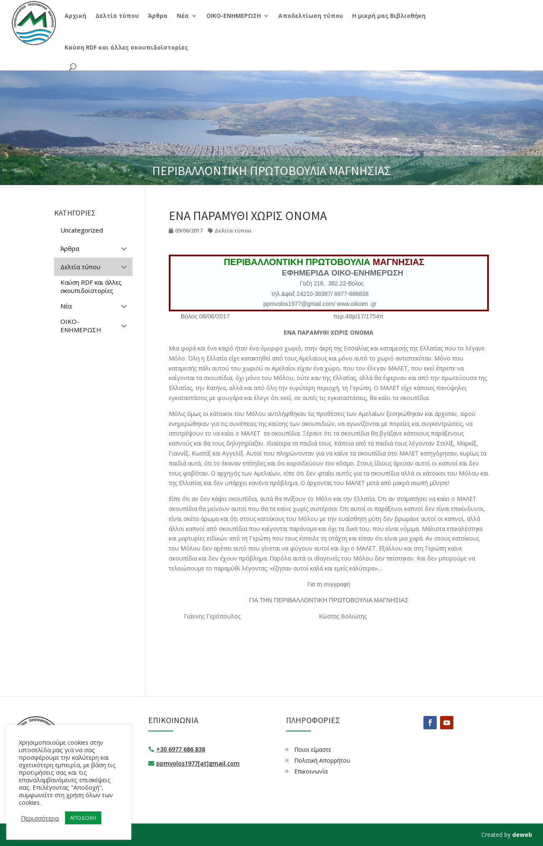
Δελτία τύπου (233, 230)
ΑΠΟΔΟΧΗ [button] (83, 817)
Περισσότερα (40, 818)
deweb (522, 834)
